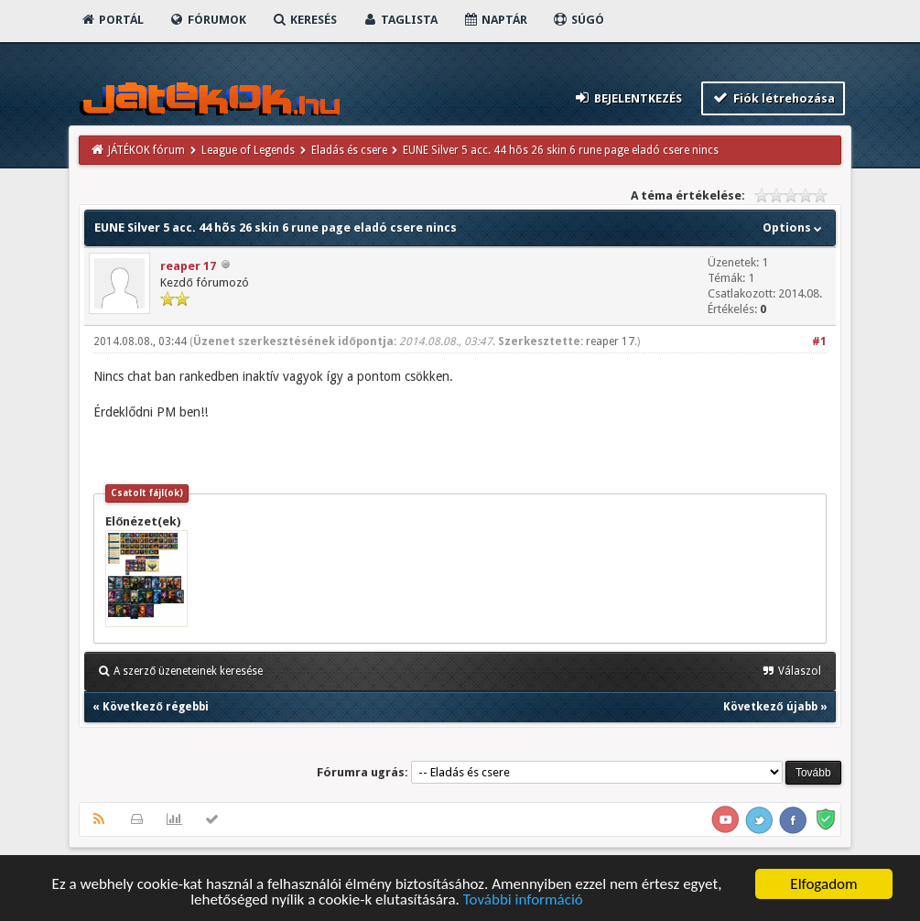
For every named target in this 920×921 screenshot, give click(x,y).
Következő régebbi (155, 706)
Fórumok (207, 20)
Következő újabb (770, 706)
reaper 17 (188, 266)
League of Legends (248, 150)
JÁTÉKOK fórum (146, 150)
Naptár (494, 20)
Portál (112, 20)
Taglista (400, 20)
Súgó (578, 20)
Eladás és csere (349, 150)
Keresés (304, 20)
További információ (523, 900)
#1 (819, 341)
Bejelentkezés (628, 97)
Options (794, 227)
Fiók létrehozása (773, 97)
